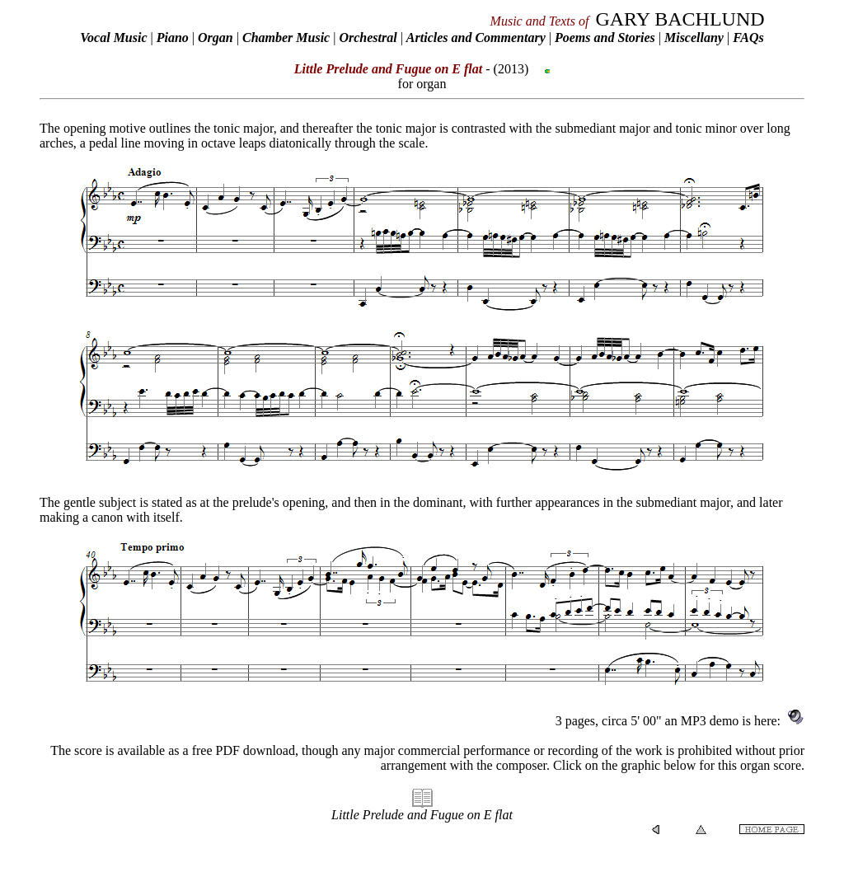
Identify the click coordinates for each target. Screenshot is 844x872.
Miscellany (694, 37)
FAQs (748, 37)
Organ (215, 37)
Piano (173, 37)
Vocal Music (113, 37)
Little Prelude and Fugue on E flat (422, 815)
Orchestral (369, 37)
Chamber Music (286, 37)
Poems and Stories (605, 37)
